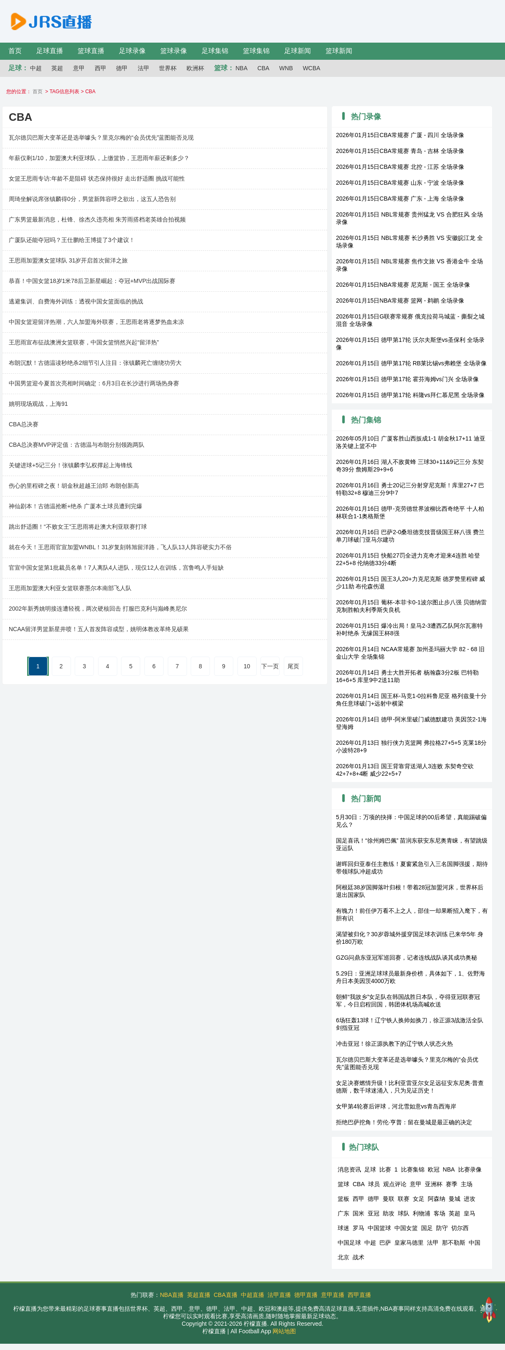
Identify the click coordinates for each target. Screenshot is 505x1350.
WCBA (311, 68)
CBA (264, 68)
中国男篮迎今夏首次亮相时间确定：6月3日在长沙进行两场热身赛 (94, 383)
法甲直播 (279, 1294)
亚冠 (373, 1213)
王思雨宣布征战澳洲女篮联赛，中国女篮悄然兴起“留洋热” (84, 342)
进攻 (469, 1198)
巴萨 (385, 1242)
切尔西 (460, 1228)
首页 (15, 50)
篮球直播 (91, 50)
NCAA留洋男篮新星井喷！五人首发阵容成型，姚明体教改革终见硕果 (99, 629)
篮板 (343, 1198)
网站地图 (284, 1331)
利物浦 (421, 1213)
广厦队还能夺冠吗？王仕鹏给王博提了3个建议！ (72, 240)
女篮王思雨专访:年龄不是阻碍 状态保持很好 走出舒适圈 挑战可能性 (97, 178)
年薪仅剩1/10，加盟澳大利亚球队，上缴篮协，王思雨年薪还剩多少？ (99, 158)
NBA (241, 68)
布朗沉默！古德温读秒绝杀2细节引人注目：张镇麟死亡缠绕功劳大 (95, 362)
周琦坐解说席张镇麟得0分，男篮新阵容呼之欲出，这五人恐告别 (92, 199)
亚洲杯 (433, 1184)
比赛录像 (470, 1169)
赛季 (451, 1184)
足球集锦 (215, 50)
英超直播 (198, 1294)
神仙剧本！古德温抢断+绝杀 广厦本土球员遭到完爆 (75, 506)
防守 (442, 1228)
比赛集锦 (412, 1169)
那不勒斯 (453, 1242)
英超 (57, 68)
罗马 (358, 1228)
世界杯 (168, 68)
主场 (466, 1184)
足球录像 (132, 50)
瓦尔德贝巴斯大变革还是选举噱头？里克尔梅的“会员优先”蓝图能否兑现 (101, 137)
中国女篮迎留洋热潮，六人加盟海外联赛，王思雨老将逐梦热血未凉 (96, 321)
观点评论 (395, 1184)
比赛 (385, 1169)
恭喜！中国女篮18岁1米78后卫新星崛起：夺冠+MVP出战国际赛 (92, 281)
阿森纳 (436, 1198)
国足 (427, 1228)
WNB (286, 68)
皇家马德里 (409, 1242)
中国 (474, 1242)
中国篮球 (379, 1228)
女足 (418, 1198)
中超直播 (252, 1294)
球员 (374, 1184)
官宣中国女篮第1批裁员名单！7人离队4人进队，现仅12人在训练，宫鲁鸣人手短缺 (116, 567)
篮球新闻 (339, 50)
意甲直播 (332, 1294)
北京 (343, 1257)
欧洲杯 (195, 68)
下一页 (270, 666)
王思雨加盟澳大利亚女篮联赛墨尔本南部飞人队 (70, 588)
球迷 (343, 1228)
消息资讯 (349, 1169)
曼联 (388, 1198)
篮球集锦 (256, 50)
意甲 (79, 68)
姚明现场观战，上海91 (38, 403)
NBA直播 (172, 1294)
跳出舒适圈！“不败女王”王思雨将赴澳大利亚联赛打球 (78, 526)
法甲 (143, 68)
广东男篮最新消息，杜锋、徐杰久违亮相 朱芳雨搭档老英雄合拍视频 (97, 219)
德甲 (122, 68)
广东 (343, 1213)
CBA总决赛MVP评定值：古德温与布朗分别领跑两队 (76, 444)
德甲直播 (306, 1294)
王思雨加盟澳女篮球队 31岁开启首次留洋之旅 (68, 260)
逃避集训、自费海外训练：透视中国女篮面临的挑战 (76, 301)
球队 (403, 1213)
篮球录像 (173, 50)
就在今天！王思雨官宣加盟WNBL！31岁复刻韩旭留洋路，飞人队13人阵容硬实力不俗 (120, 547)
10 (247, 666)
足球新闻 (297, 50)
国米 (358, 1213)
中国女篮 (406, 1228)
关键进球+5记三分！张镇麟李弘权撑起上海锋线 (70, 465)
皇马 (469, 1213)
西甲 (100, 68)
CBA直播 (225, 1294)
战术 (358, 1257)
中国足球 (349, 1242)
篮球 (343, 1184)
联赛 (403, 1198)
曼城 (454, 1198)
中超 (36, 68)
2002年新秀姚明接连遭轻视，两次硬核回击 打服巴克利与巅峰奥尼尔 (98, 608)
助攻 (388, 1213)
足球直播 (49, 50)
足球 (370, 1169)
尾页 (293, 666)
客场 (439, 1213)
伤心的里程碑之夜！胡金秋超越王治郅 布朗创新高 (74, 485)
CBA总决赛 (23, 424)
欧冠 (433, 1169)
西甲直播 (359, 1294)
